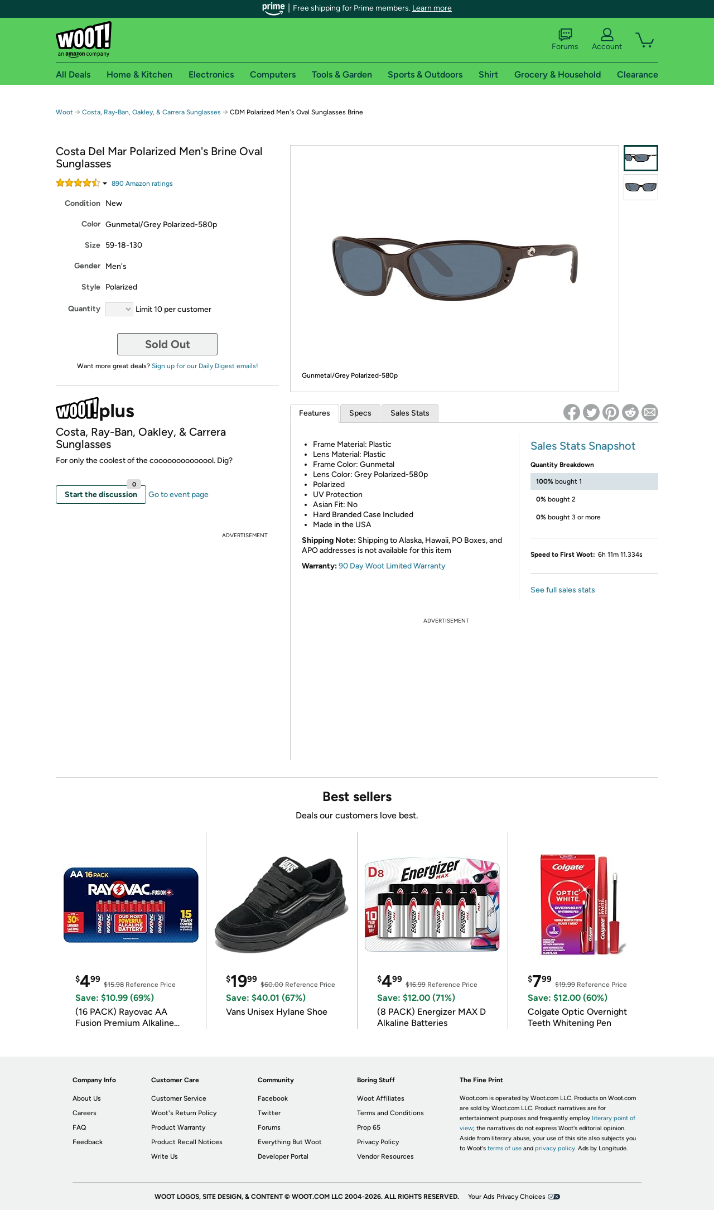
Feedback (88, 1142)
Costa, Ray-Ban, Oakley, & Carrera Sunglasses (151, 112)
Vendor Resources (385, 1156)
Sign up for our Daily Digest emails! (205, 366)
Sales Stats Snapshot (583, 445)
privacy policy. (555, 1148)
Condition (82, 203)
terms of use (505, 1148)
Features (314, 413)
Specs (360, 413)
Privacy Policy (378, 1142)
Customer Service (178, 1098)
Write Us (164, 1156)
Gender (87, 266)
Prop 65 (368, 1127)
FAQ (79, 1127)
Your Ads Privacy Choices (507, 1197)
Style (90, 287)
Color (90, 224)
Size (92, 245)
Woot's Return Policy (183, 1113)
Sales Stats (410, 413)
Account (607, 39)
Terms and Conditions (390, 1113)
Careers (85, 1113)
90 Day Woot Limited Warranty (392, 566)
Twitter (269, 1113)
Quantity (84, 309)
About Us (87, 1098)
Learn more (432, 8)
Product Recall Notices (187, 1142)
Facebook (273, 1098)
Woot (64, 112)
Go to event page (178, 494)
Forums (565, 39)
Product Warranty (178, 1127)
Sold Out (167, 344)
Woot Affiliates (380, 1098)
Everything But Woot (290, 1142)
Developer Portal (283, 1156)
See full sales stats (562, 590)
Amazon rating (142, 183)
